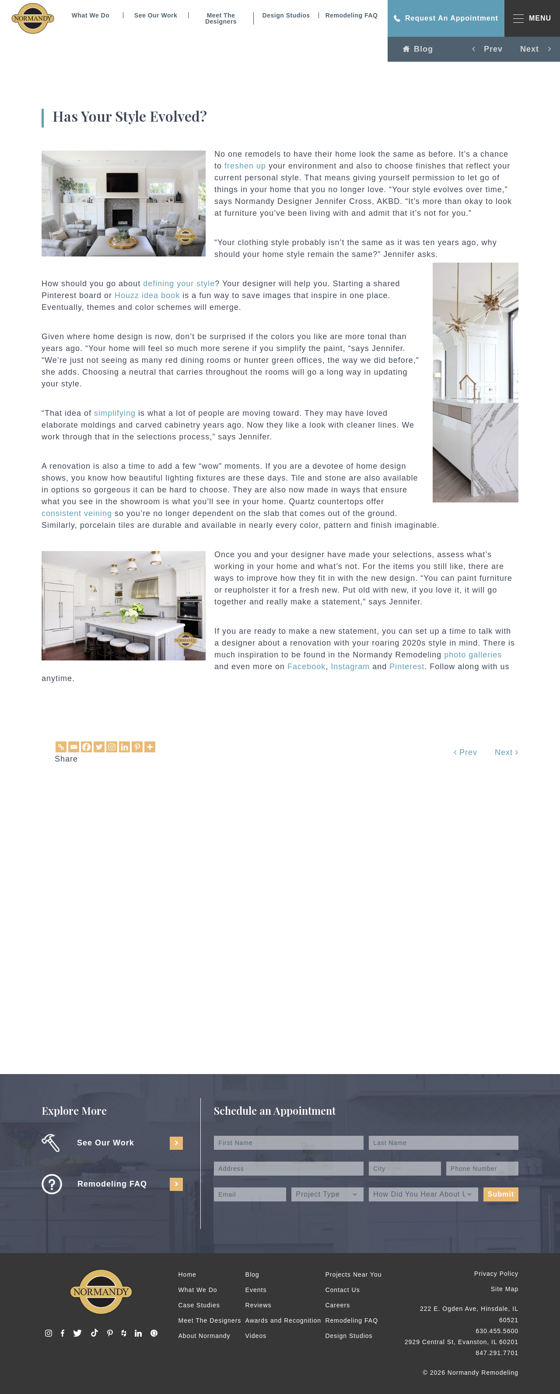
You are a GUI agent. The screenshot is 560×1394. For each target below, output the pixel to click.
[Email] (73, 746)
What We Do (90, 15)
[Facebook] (86, 746)
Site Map (504, 1288)
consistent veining (77, 513)
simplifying (115, 413)
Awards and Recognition (283, 1320)
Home (187, 1274)
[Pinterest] (137, 746)
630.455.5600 (497, 1330)
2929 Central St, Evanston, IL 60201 (461, 1341)
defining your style (179, 283)
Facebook (306, 666)
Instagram (350, 666)
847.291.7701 (497, 1352)
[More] (149, 746)
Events (256, 1289)
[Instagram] (111, 746)
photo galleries (473, 654)
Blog (418, 49)
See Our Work (155, 15)
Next (506, 752)
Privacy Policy (496, 1273)
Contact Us (342, 1289)
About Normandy (204, 1335)
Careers (337, 1305)
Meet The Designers (221, 18)
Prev (465, 752)
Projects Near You (353, 1274)
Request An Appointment (446, 18)
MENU (532, 18)
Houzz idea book (147, 295)
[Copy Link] (61, 746)
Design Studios (286, 15)
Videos (256, 1335)
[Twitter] (99, 746)
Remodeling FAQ (352, 15)
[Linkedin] (124, 746)
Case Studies (199, 1305)
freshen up (245, 166)
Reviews (258, 1305)
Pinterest (406, 666)
